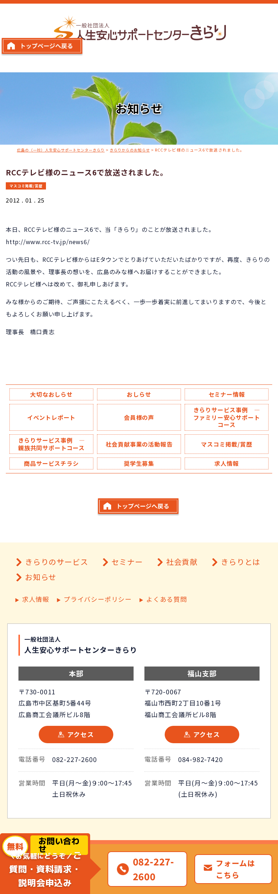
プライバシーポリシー (98, 620)
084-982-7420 (200, 780)
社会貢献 (182, 583)
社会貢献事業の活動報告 (138, 450)
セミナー (127, 583)
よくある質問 (166, 620)
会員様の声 (139, 418)
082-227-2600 (74, 780)
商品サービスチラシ (51, 473)
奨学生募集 (139, 473)
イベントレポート (51, 418)
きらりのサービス (56, 583)
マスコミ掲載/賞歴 (28, 185)
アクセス (80, 755)
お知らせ (40, 598)
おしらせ (139, 394)
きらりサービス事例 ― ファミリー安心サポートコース (229, 418)
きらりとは (240, 583)
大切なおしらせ (51, 394)
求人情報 (226, 473)
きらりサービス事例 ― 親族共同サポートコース (54, 450)
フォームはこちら (235, 868)
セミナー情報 (226, 394)
